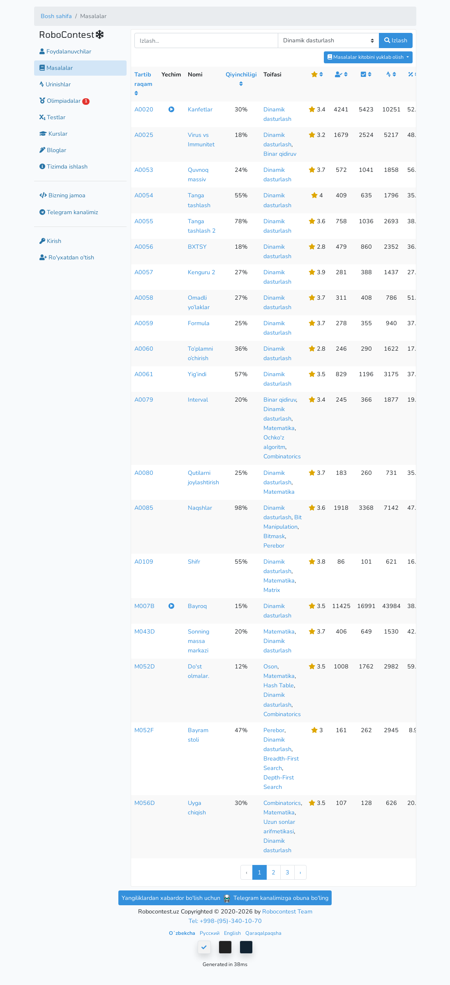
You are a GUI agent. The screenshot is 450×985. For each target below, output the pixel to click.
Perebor (273, 545)
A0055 (143, 221)
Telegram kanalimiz (68, 212)
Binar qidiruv (279, 154)
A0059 (143, 323)
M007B (144, 606)
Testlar (52, 117)
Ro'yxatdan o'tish (66, 257)
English (233, 933)
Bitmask (274, 536)
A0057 (143, 272)
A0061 (143, 374)
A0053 (143, 170)
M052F (144, 730)
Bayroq (197, 606)
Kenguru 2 (201, 272)
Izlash (395, 40)
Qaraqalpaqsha (263, 933)
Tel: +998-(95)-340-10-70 (225, 921)
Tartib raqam (143, 83)
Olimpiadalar (64, 101)
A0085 (143, 508)
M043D (144, 631)
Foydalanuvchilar (65, 51)
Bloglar (52, 150)
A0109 (143, 561)
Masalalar (56, 68)
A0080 (143, 473)
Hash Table (278, 685)
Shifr (194, 561)
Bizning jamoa (62, 195)
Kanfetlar (200, 109)
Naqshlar (200, 508)
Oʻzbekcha (182, 933)
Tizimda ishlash (63, 166)
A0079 (143, 399)
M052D (144, 666)
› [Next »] (300, 872)
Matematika (279, 428)
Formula (199, 323)
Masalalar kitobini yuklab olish (366, 56)
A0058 (143, 298)
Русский (210, 933)
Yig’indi (197, 374)
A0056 (143, 247)
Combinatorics (282, 456)
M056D (144, 803)
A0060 (143, 349)
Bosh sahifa (56, 16)
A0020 (143, 109)
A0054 (143, 195)
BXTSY (197, 247)
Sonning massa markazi (198, 640)
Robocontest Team (287, 911)
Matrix (271, 590)
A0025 (143, 135)
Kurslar (53, 133)
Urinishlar (55, 84)
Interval (198, 399)
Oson (270, 666)
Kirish (50, 241)
